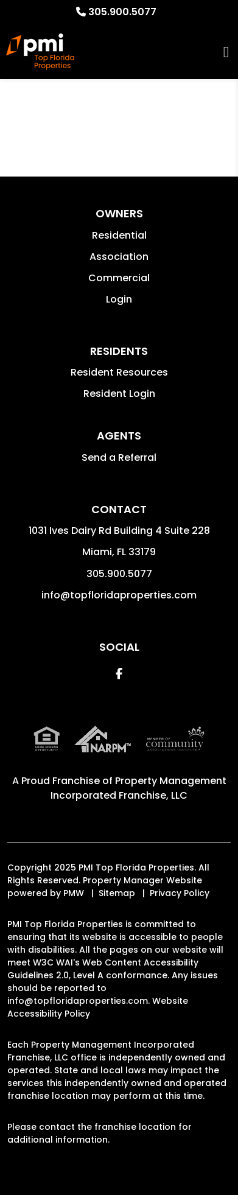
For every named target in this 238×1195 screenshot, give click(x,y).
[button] (119, 673)
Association (119, 257)
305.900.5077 (122, 12)
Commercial (119, 278)
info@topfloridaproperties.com (119, 595)
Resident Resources (119, 372)
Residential (119, 235)
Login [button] (119, 299)
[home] (40, 51)
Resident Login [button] (119, 394)
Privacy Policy (179, 893)
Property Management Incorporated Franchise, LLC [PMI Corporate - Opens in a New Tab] (138, 788)
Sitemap (117, 893)
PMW (73, 893)
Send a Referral (119, 457)
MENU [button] (226, 52)
